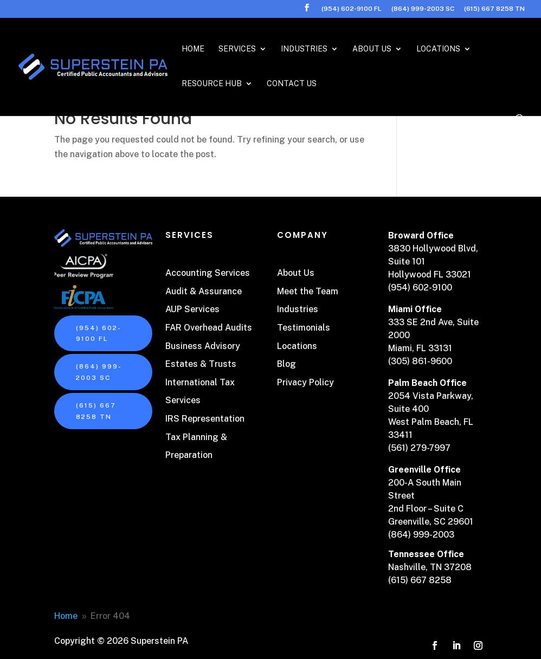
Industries (304, 49)
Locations (438, 49)
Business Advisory (202, 346)
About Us (371, 49)
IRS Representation (204, 419)
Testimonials (303, 327)
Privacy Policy (305, 382)
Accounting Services (207, 273)
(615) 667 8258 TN (494, 8)
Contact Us (292, 84)
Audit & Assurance (203, 291)
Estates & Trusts (200, 364)
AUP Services (192, 309)
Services (237, 49)
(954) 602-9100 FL (351, 8)
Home (193, 49)
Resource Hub (212, 84)
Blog (286, 364)
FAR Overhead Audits (208, 327)
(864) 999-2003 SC (422, 8)
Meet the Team (307, 291)
